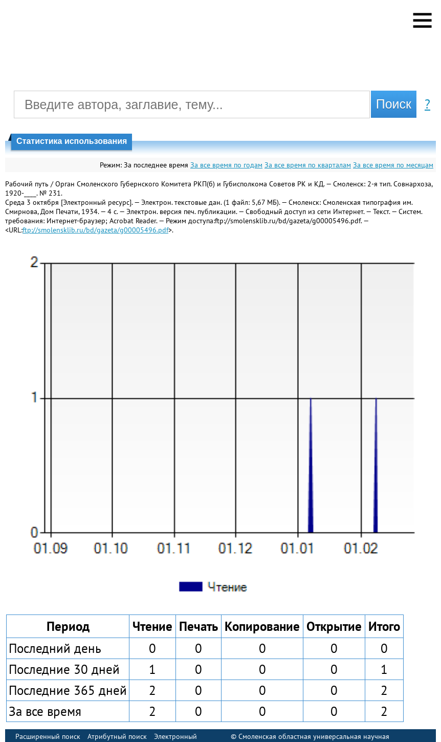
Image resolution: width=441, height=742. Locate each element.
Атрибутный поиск (117, 736)
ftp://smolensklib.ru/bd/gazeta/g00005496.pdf (95, 230)
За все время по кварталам (307, 164)
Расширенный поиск (47, 736)
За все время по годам (226, 164)
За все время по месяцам (393, 164)
